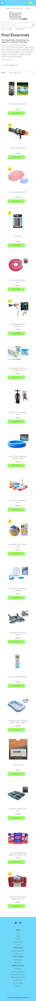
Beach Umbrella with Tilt (18, 192)
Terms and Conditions (18, 974)
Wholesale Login (18, 954)
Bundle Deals (18, 942)
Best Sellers (18, 960)
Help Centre (18, 969)
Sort (3, 73)
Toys (18, 933)
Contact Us (18, 986)
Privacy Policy (18, 980)
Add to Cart (16, 113)
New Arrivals (18, 963)
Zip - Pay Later (18, 983)
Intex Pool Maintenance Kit (18, 677)
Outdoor (18, 939)
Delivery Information (18, 972)
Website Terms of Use (18, 977)
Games (18, 936)
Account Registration (18, 951)
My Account (19, 3)
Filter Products (10, 65)
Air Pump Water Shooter (18, 148)
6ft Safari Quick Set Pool (18, 104)
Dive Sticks (18, 236)
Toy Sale (18, 945)
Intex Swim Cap (18, 765)
